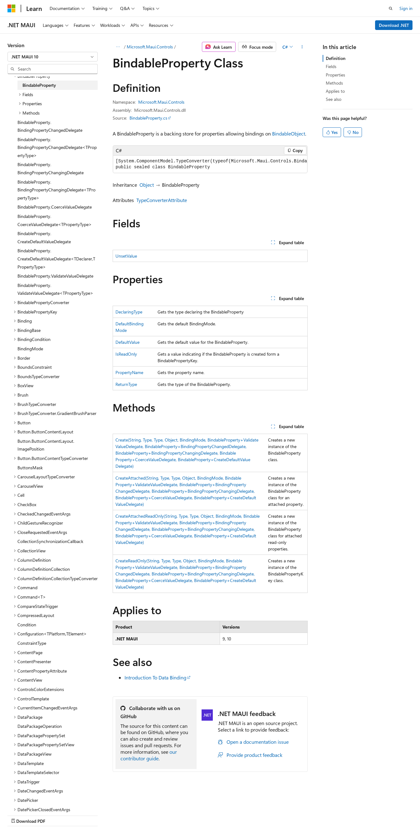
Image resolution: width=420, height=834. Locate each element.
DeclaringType (128, 312)
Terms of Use (167, 815)
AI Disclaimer (19, 815)
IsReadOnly (126, 354)
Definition (335, 58)
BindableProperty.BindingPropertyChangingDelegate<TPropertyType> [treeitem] (56, 190)
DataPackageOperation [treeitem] (39, 726)
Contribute (111, 815)
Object (146, 184)
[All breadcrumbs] (118, 47)
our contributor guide (148, 755)
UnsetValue (126, 256)
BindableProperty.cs (148, 118)
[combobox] (52, 57)
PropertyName (129, 372)
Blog (85, 815)
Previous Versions (56, 815)
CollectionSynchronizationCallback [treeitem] (50, 541)
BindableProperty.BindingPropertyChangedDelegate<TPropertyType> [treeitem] (57, 147)
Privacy (136, 815)
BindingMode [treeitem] (30, 349)
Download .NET (394, 25)
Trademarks (198, 815)
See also (333, 99)
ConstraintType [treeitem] (31, 643)
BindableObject (288, 133)
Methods (334, 83)
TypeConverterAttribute (161, 200)
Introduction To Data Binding (155, 677)
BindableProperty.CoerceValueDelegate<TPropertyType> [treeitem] (54, 220)
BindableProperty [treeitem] (39, 85)
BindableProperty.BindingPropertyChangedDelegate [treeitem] (49, 126)
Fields (331, 66)
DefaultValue (127, 342)
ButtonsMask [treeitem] (30, 468)
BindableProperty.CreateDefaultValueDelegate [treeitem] (44, 237)
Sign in (406, 8)
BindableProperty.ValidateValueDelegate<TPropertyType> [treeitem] (55, 289)
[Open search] (390, 8)
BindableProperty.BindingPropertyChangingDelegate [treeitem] (50, 168)
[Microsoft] (11, 8)
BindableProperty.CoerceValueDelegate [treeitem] (54, 207)
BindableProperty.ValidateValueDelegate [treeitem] (55, 276)
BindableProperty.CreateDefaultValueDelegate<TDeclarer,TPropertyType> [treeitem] (56, 258)
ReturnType (126, 384)
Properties (335, 75)
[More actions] (301, 47)
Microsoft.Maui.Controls (150, 47)
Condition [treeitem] (26, 625)
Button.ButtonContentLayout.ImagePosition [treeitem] (45, 445)
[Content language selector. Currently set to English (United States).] (36, 800)
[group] (210, 164)
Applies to (335, 91)
